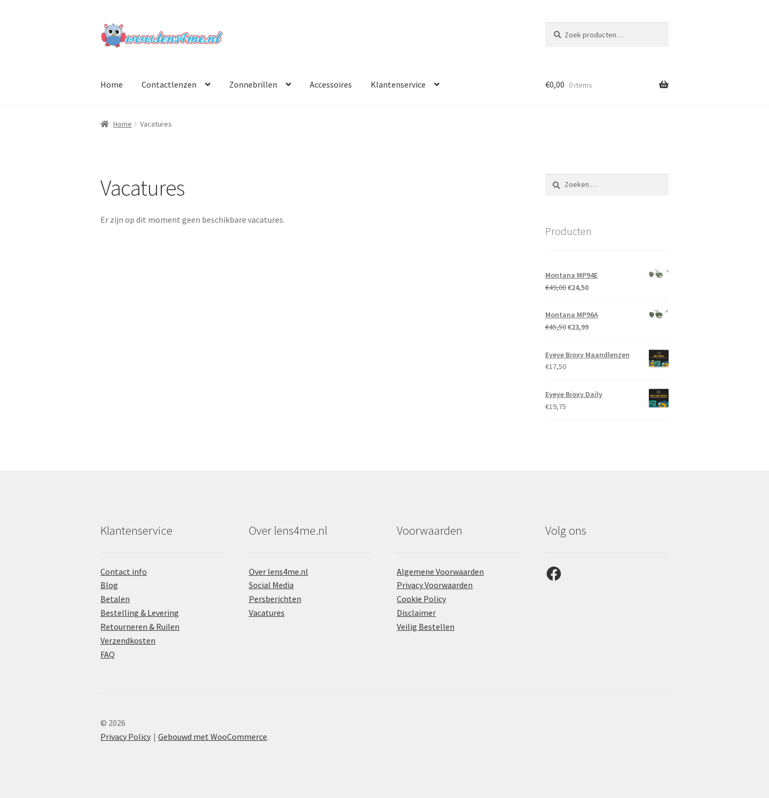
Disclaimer (416, 612)
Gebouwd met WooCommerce (212, 736)
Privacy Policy (125, 736)
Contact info (123, 571)
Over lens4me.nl (278, 571)
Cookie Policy (421, 598)
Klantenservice (398, 84)
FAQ (107, 654)
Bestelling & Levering (139, 612)
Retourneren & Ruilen (139, 626)
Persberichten (275, 598)
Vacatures (267, 612)
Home (111, 84)
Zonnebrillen (253, 84)
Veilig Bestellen (425, 626)
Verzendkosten (127, 640)
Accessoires (331, 84)
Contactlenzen (169, 84)
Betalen (115, 598)
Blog (109, 585)
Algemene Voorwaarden (440, 571)
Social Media (271, 585)
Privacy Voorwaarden (435, 585)
